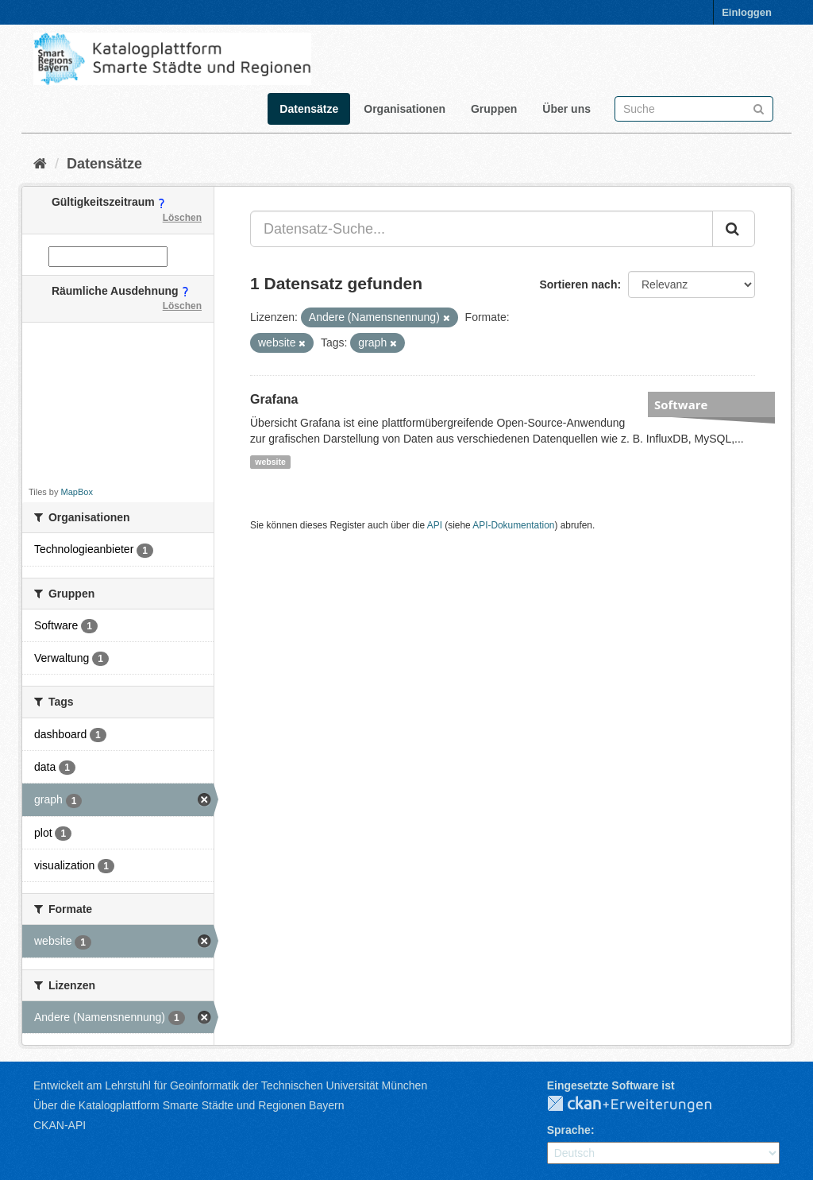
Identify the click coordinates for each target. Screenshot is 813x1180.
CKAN (642, 1104)
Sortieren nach (578, 284)
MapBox (77, 492)
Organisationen (404, 109)
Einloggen (747, 12)
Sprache (569, 1130)
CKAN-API (59, 1125)
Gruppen (494, 109)
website (270, 461)
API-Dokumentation (513, 525)
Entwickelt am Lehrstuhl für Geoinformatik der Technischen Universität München (230, 1085)
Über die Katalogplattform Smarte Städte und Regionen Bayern (188, 1105)
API (434, 525)
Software (680, 404)
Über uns (566, 109)
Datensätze (308, 109)
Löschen (182, 217)
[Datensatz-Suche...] (481, 229)
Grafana (274, 399)
